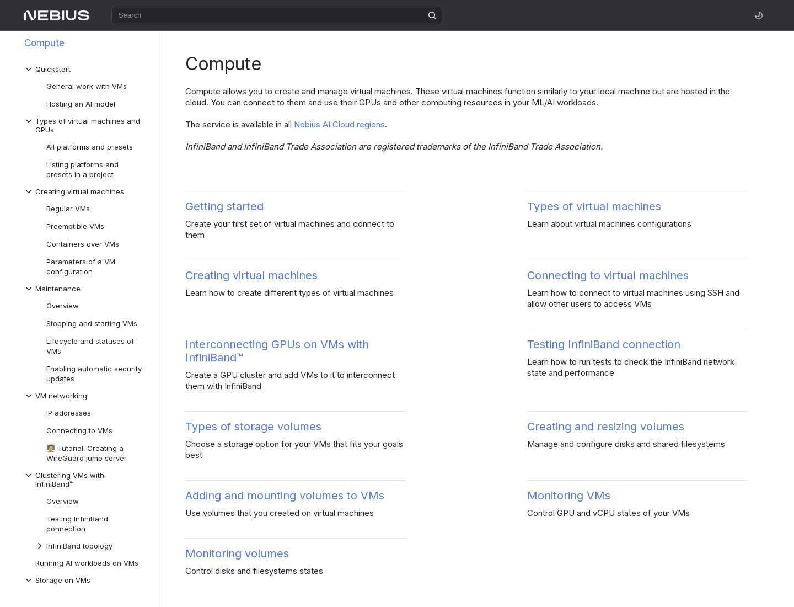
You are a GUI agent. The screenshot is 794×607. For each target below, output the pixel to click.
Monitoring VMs (568, 495)
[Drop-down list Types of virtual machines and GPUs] (87, 125)
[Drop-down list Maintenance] (87, 288)
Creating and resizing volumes (605, 426)
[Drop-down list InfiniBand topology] (93, 545)
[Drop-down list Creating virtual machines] (87, 191)
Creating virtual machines (251, 275)
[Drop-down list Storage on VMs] (87, 580)
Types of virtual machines (594, 206)
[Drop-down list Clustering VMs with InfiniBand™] (87, 479)
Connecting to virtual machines (608, 275)
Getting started (224, 206)
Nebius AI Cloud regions (339, 124)
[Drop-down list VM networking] (87, 395)
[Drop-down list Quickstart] (87, 69)
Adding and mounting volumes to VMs (284, 495)
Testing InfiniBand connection (603, 344)
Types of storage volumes (253, 426)
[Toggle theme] (758, 15)
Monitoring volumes (237, 553)
